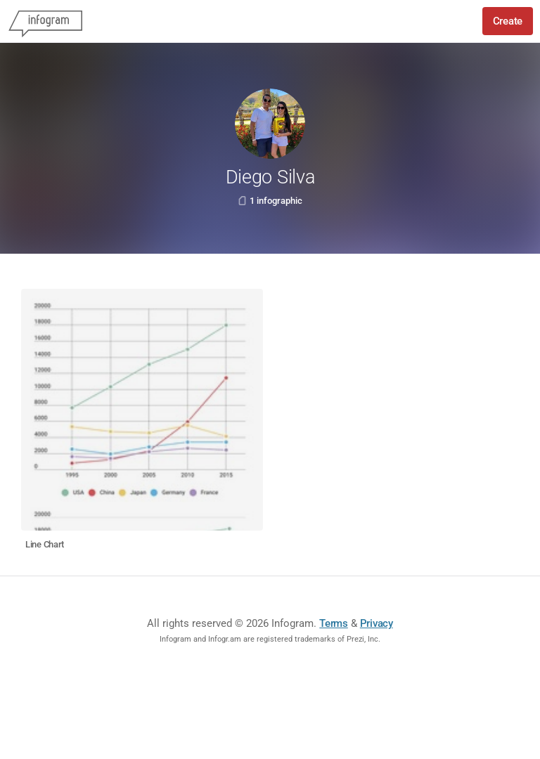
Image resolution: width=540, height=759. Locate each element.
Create (507, 21)
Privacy (376, 623)
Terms (333, 623)
